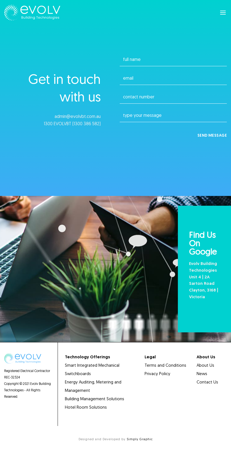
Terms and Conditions (165, 366)
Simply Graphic (140, 439)
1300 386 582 (86, 124)
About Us (205, 366)
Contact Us (207, 382)
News (202, 374)
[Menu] (223, 12)
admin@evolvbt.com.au (78, 117)
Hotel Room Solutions (86, 408)
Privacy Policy (157, 374)
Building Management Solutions (94, 399)
